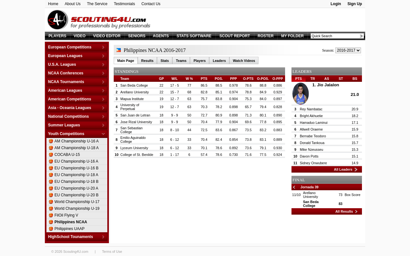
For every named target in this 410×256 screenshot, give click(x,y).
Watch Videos (244, 61)
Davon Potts (309, 156)
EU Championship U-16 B (76, 168)
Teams (181, 61)
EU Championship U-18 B (76, 181)
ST (341, 79)
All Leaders (343, 169)
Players (199, 61)
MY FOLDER (292, 36)
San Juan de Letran (135, 115)
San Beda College (134, 85)
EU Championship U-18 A (76, 175)
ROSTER (266, 36)
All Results (344, 211)
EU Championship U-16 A (76, 161)
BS (355, 79)
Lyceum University (134, 148)
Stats (164, 61)
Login (336, 4)
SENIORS (136, 36)
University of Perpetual (129, 107)
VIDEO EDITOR (107, 36)
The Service (97, 4)
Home (53, 4)
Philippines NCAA (70, 222)
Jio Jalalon (328, 84)
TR (312, 79)
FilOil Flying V (66, 215)
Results (147, 61)
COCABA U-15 (67, 154)
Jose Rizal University (136, 122)
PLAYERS (58, 36)
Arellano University (134, 92)
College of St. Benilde (136, 155)
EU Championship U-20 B (76, 195)
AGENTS (161, 36)
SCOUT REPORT (234, 36)
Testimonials (124, 4)
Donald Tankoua (312, 143)
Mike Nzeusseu (311, 149)
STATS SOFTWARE (193, 36)
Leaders (219, 61)
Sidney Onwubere (313, 163)
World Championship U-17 (77, 202)
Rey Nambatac (311, 109)
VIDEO (80, 36)
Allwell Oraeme (311, 129)
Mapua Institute (132, 99)
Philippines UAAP (69, 228)
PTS (298, 79)
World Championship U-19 (77, 208)
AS (326, 79)
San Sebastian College (131, 130)
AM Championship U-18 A (76, 148)
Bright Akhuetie (311, 116)
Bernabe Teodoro (313, 136)
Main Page (125, 61)
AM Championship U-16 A (76, 141)
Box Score (352, 195)
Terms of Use (112, 251)
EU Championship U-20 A (76, 188)
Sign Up (355, 4)
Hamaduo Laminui (313, 122)
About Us (72, 4)
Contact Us (150, 4)
